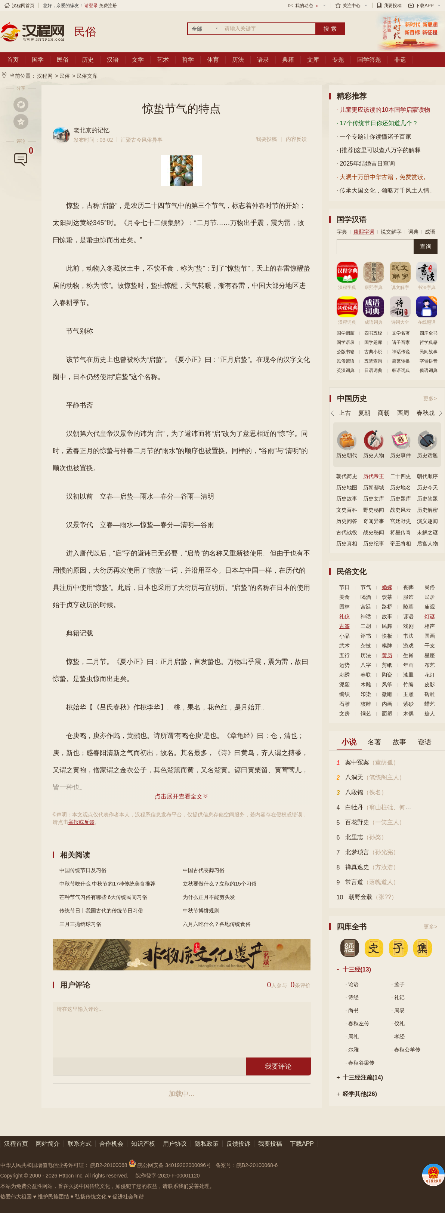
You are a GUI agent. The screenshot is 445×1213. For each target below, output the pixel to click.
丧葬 (408, 587)
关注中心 (352, 5)
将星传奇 (400, 532)
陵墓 (408, 607)
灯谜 (429, 616)
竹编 (408, 684)
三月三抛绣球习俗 (80, 924)
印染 (366, 694)
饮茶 (387, 597)
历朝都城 (373, 487)
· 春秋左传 (358, 1023)
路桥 (387, 607)
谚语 (408, 616)
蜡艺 (429, 704)
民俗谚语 (346, 361)
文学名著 (401, 333)
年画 (408, 665)
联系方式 (80, 1143)
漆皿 (408, 675)
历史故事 (346, 499)
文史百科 (346, 510)
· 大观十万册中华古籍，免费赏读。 (383, 177)
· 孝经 (398, 1037)
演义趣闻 (427, 521)
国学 (38, 59)
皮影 (429, 684)
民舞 (387, 626)
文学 (138, 59)
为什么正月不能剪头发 (209, 897)
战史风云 (400, 510)
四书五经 (373, 333)
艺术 (163, 59)
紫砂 (408, 704)
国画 (429, 636)
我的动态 (307, 5)
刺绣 (344, 675)
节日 (344, 587)
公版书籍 (346, 351)
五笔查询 (373, 361)
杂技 (366, 646)
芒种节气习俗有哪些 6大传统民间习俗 (103, 897)
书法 (408, 636)
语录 (263, 59)
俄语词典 (429, 370)
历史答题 (427, 499)
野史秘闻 (373, 510)
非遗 (400, 59)
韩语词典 (401, 370)
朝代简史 (346, 476)
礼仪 (344, 616)
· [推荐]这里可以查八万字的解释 (379, 150)
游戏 (408, 646)
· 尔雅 (352, 1050)
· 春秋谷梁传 (360, 1063)
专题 (338, 59)
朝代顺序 (427, 476)
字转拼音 (429, 361)
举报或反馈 (81, 822)
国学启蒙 (346, 333)
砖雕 (429, 694)
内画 (387, 704)
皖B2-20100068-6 (257, 1165)
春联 (366, 675)
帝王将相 (400, 544)
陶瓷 (387, 675)
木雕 (366, 684)
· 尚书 (352, 1010)
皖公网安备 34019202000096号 (171, 1165)
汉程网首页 (23, 5)
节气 (366, 587)
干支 (429, 646)
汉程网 (45, 76)
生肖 (408, 655)
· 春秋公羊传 (406, 1050)
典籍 (288, 59)
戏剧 (408, 626)
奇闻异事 (373, 521)
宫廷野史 (400, 521)
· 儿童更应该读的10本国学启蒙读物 (383, 110)
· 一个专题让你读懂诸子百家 (374, 136)
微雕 (387, 694)
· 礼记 (398, 997)
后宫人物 (427, 544)
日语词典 (373, 370)
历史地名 (400, 487)
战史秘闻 (373, 532)
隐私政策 (207, 1143)
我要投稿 (393, 5)
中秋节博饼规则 (201, 911)
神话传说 (401, 351)
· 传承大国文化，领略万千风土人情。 (386, 190)
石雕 (344, 704)
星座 (429, 655)
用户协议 (175, 1143)
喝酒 (366, 597)
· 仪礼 (398, 1023)
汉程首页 (16, 1143)
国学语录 (346, 342)
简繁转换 (401, 361)
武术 (344, 646)
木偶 (408, 714)
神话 (366, 616)
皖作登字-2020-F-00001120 (168, 1176)
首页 (13, 59)
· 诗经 (352, 997)
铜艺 (366, 714)
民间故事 (429, 351)
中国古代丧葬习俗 (204, 870)
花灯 (429, 675)
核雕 (366, 704)
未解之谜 (427, 532)
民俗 (63, 59)
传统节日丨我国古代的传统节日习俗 (101, 911)
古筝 (344, 626)
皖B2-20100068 (108, 1165)
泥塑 (344, 684)
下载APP (424, 5)
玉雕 (408, 694)
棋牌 (387, 646)
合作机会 (111, 1143)
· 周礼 (352, 1037)
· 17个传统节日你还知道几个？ (377, 123)
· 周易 (398, 1010)
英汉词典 (346, 370)
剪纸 (387, 665)
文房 (344, 714)
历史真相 (346, 544)
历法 (238, 59)
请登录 (91, 5)
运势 (344, 665)
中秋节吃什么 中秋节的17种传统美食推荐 (107, 884)
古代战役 (346, 532)
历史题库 (400, 499)
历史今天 (427, 487)
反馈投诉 (238, 1143)
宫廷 (366, 607)
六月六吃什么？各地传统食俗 (217, 924)
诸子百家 (401, 342)
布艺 (429, 665)
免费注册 (108, 5)
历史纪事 (373, 544)
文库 (313, 59)
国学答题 (369, 59)
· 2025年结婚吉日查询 (366, 163)
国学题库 (373, 342)
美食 (344, 597)
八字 (366, 665)
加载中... (181, 1093)
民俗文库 (87, 76)
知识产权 (143, 1143)
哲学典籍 (429, 342)
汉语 (113, 59)
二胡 (366, 626)
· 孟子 (398, 984)
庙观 (429, 607)
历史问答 (346, 521)
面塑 (387, 714)
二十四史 (400, 476)
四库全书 (429, 333)
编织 (344, 694)
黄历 (387, 655)
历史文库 (373, 499)
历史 (88, 59)
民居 (429, 597)
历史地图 (346, 487)
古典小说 (373, 351)
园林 (344, 607)
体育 (213, 59)
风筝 (387, 684)
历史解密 (427, 510)
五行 (344, 655)
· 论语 (352, 984)
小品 (344, 636)
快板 (387, 636)
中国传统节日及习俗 (82, 870)
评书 (366, 636)
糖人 (429, 714)
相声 (429, 626)
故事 (387, 616)
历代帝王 (373, 476)
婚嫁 (387, 587)
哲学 (188, 59)
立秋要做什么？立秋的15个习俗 (220, 884)
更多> (430, 398)
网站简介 (48, 1143)
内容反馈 (296, 139)
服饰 (408, 597)
